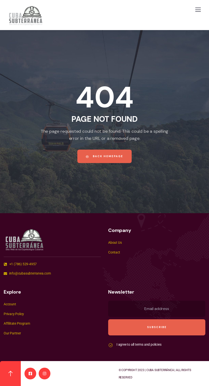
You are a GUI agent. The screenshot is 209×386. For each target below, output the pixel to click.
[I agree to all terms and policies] (110, 345)
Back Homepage (104, 156)
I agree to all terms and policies (138, 344)
